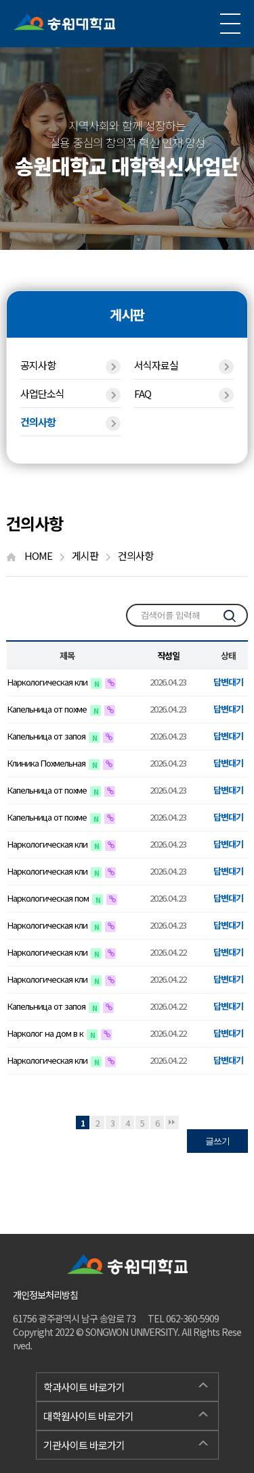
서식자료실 (184, 366)
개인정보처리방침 (45, 1294)
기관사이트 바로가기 (125, 1443)
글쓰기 (217, 1141)
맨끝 (172, 1122)
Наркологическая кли (48, 681)
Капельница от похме (48, 708)
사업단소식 (70, 394)
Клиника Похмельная (47, 762)
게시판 (91, 555)
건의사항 (70, 423)
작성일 (168, 655)
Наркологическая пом (49, 897)
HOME (35, 555)
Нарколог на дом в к (46, 1033)
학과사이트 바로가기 (125, 1385)
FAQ (184, 394)
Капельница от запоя (47, 735)
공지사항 (70, 366)
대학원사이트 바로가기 (125, 1414)
